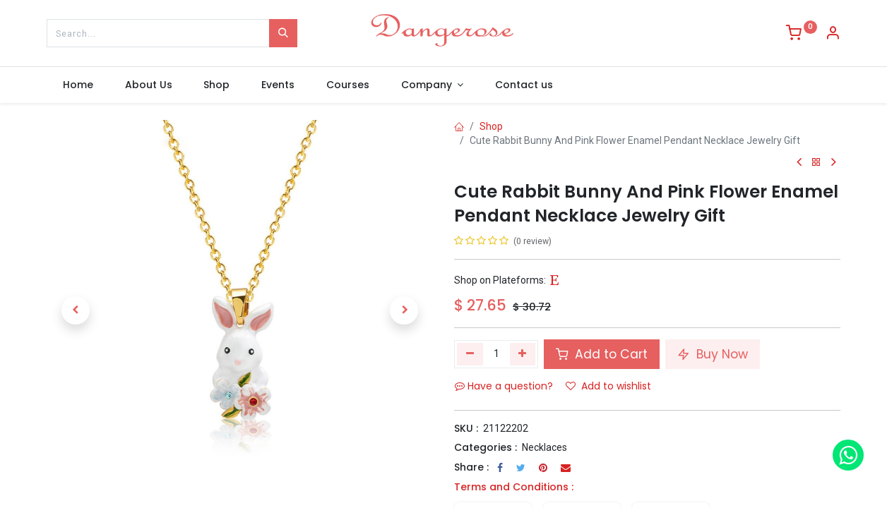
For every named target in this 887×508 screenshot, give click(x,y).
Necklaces (544, 447)
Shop (491, 126)
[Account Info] (832, 34)
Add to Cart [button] (602, 354)
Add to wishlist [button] (608, 386)
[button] (76, 310)
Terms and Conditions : (513, 487)
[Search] (283, 33)
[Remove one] (470, 354)
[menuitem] (78, 85)
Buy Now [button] (712, 354)
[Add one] (523, 354)
